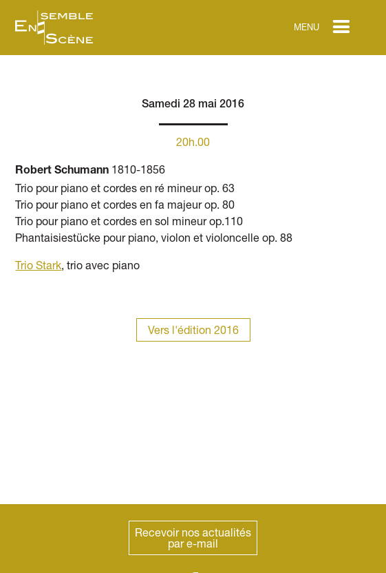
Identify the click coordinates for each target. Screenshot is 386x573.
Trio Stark (38, 264)
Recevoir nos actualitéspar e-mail (193, 537)
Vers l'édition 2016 (193, 329)
